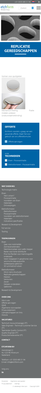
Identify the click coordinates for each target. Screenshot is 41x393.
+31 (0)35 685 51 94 (23, 2)
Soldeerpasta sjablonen (13, 263)
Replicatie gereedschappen (15, 274)
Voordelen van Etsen (12, 200)
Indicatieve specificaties (13, 221)
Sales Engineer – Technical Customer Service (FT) (19, 326)
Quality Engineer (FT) (10, 333)
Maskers (7, 277)
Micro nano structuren (13, 272)
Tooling (5, 231)
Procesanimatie (10, 198)
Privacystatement (8, 310)
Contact (6, 340)
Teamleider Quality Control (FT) (14, 330)
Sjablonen (8, 286)
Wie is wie (6, 300)
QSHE (4, 305)
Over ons (6, 297)
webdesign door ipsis (20, 386)
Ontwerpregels (10, 205)
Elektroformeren (10, 211)
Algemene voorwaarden (11, 307)
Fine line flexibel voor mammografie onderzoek (18, 255)
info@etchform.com (15, 362)
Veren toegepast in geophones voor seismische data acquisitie (18, 260)
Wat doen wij (8, 186)
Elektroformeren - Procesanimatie (21, 164)
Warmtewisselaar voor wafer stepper (18, 249)
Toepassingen (8, 238)
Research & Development (12, 224)
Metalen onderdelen (12, 284)
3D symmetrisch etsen (13, 266)
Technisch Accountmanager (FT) (14, 323)
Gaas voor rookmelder (12, 244)
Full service (6, 228)
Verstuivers (8, 279)
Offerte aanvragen (15, 141)
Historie (5, 315)
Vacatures (7, 319)
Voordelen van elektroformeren (16, 216)
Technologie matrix (9, 190)
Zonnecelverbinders (12, 247)
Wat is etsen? (9, 195)
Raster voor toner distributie (15, 251)
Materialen (8, 203)
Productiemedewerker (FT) (12, 335)
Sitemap (17, 384)
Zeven (6, 282)
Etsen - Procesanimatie (17, 160)
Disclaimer (5, 381)
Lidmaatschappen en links (12, 312)
